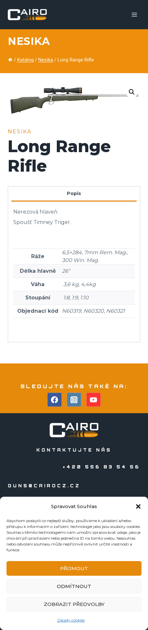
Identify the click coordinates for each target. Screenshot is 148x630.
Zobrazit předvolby (74, 604)
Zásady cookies (71, 620)
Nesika (29, 41)
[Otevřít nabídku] (134, 14)
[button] (138, 506)
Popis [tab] (74, 193)
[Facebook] (54, 400)
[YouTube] (93, 400)
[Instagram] (74, 400)
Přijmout (74, 568)
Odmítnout (74, 586)
